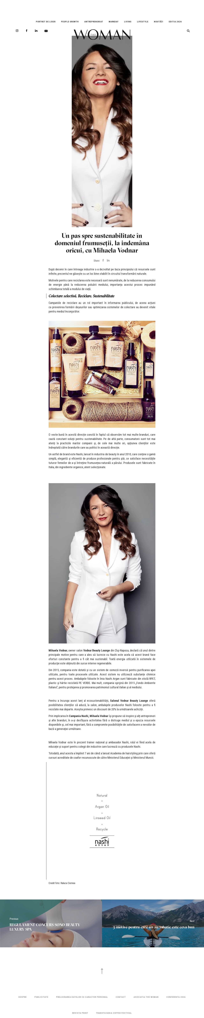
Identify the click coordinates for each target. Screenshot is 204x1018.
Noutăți (158, 21)
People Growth (70, 21)
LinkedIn (36, 30)
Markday (113, 21)
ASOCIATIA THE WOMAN (146, 997)
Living (127, 21)
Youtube (46, 31)
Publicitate (41, 997)
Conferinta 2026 (176, 997)
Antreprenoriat (93, 21)
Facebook (26, 30)
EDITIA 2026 (175, 21)
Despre (22, 997)
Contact (121, 997)
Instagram (17, 30)
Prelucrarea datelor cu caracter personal (82, 997)
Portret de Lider (45, 21)
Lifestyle (142, 21)
